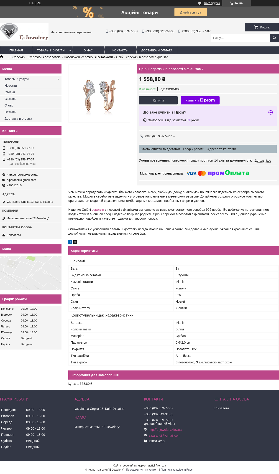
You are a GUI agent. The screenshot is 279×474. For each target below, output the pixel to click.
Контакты (120, 50)
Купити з (200, 100)
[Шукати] (274, 38)
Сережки (19, 57)
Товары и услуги (51, 50)
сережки (98, 209)
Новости (11, 85)
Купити (158, 100)
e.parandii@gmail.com (21, 180)
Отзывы (10, 99)
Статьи (10, 92)
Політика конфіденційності (178, 469)
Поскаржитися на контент (142, 469)
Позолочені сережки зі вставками (88, 57)
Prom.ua (161, 465)
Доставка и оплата (156, 50)
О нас (88, 50)
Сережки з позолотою (45, 57)
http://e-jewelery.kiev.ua (22, 174)
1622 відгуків (212, 3)
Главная (16, 50)
